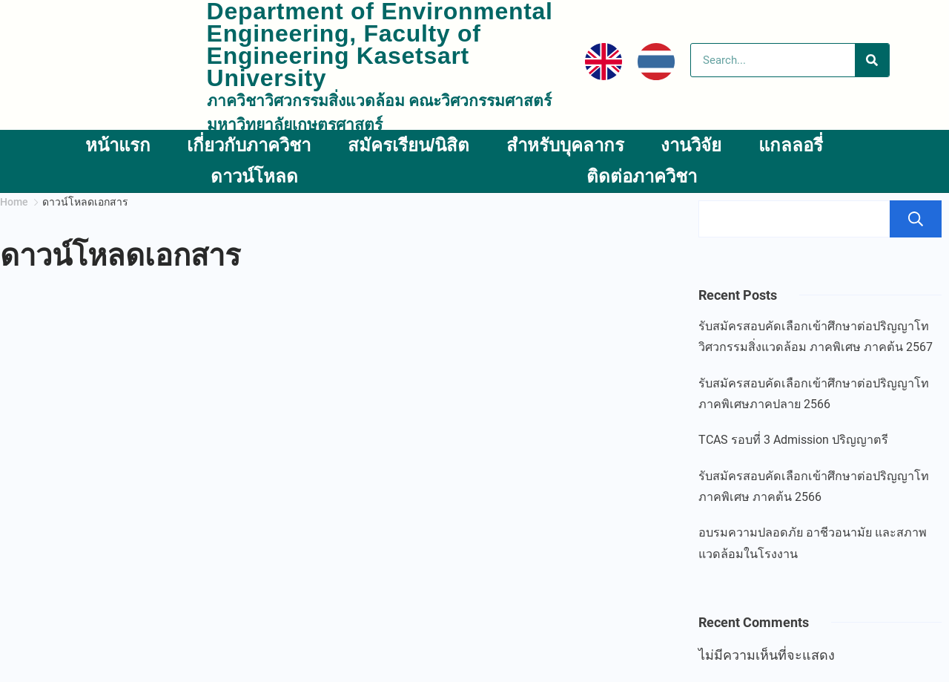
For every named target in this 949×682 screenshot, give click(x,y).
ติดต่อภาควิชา (641, 176)
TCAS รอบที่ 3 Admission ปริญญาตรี (793, 440)
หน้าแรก (118, 145)
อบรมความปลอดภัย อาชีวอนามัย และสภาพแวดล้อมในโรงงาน (812, 542)
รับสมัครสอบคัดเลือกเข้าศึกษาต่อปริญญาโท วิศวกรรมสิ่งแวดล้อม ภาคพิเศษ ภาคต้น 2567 (815, 336)
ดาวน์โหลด (254, 176)
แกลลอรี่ (790, 145)
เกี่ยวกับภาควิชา (249, 145)
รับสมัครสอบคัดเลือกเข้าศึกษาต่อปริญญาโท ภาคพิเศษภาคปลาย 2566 (813, 393)
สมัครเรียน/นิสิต (409, 145)
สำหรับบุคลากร (565, 145)
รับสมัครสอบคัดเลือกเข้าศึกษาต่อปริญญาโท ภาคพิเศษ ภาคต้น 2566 (813, 486)
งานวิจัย (691, 145)
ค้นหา (916, 218)
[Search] (872, 60)
